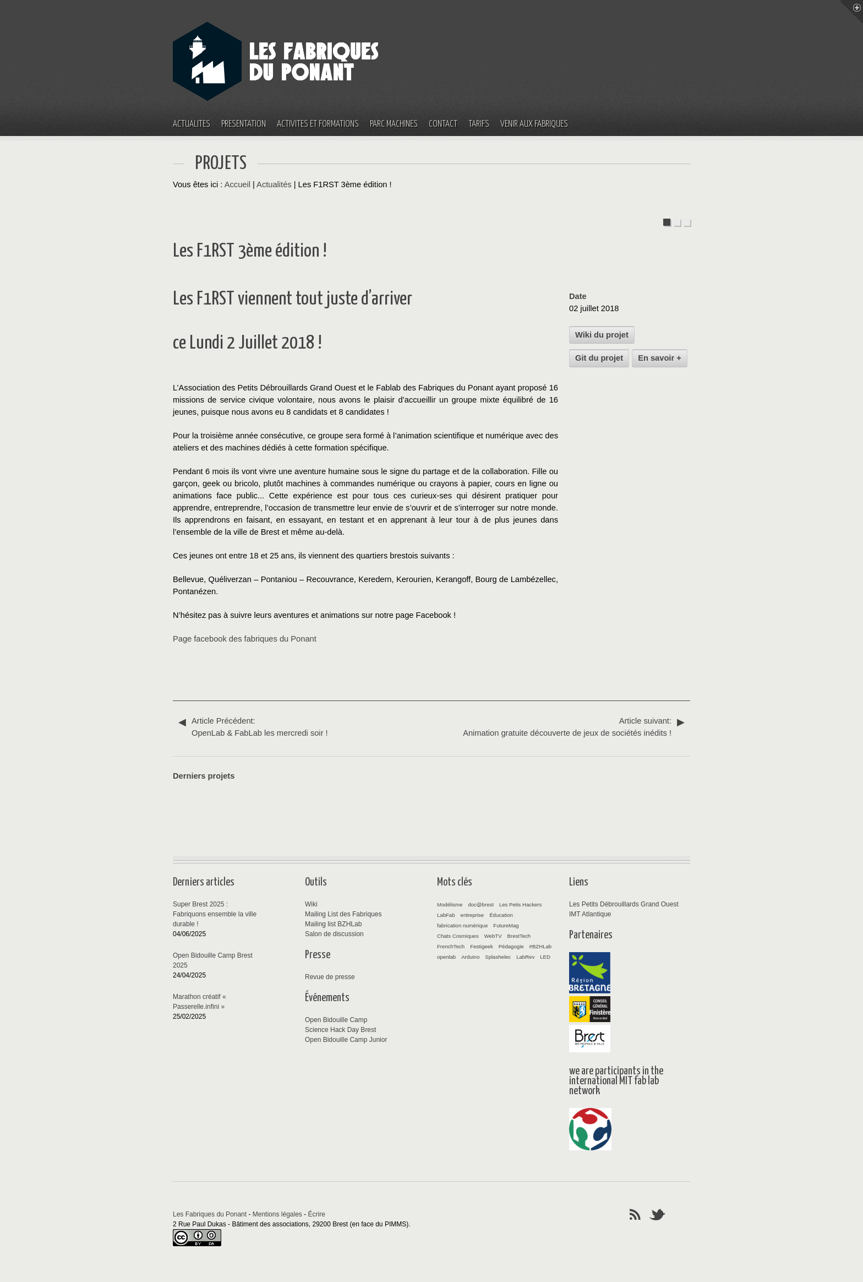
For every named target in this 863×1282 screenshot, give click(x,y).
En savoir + (659, 358)
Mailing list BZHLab (333, 924)
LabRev (525, 957)
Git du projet (599, 358)
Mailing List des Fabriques (343, 914)
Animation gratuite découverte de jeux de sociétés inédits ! (558, 726)
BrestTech (519, 936)
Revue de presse (330, 977)
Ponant (303, 638)
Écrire (316, 1214)
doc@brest (481, 904)
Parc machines (394, 124)
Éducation (501, 915)
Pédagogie (511, 946)
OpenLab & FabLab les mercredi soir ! (305, 726)
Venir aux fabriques (534, 124)
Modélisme (449, 904)
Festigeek (481, 946)
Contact (443, 124)
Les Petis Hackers (520, 904)
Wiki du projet (602, 334)
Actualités (191, 124)
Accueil (237, 184)
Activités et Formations (318, 124)
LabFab (446, 915)
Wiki (311, 904)
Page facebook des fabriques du (232, 638)
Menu (851, 11)
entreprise (472, 915)
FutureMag (505, 925)
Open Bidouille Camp (336, 1020)
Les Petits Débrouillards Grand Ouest (624, 904)
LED (545, 957)
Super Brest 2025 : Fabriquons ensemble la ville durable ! (214, 914)
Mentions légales (277, 1214)
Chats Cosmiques (458, 936)
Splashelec (498, 957)
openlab (446, 957)
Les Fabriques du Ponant (210, 1214)
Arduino (470, 957)
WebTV (493, 936)
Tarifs (478, 124)
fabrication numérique (462, 925)
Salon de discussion (334, 934)
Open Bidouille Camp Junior (346, 1040)
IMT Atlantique (590, 914)
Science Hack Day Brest (340, 1030)
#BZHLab (540, 946)
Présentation (243, 124)
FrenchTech (451, 946)
